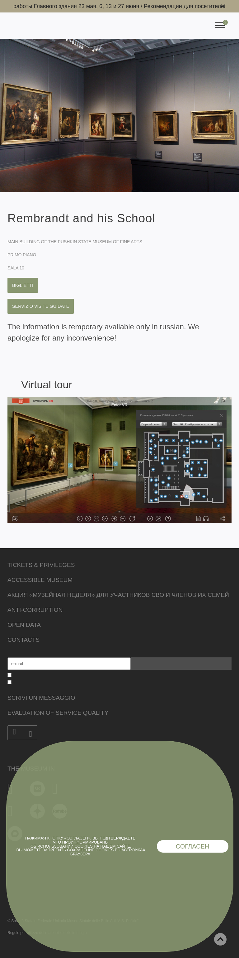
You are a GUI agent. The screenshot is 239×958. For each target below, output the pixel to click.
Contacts (23, 639)
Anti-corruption (35, 610)
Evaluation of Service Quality (57, 712)
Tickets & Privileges (41, 565)
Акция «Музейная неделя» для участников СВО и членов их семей (118, 595)
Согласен (192, 846)
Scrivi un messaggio (41, 697)
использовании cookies (65, 846)
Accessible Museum (40, 580)
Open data (24, 625)
